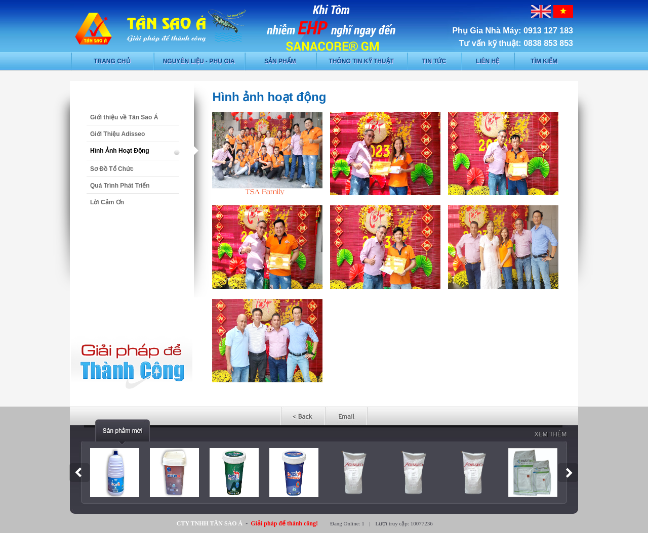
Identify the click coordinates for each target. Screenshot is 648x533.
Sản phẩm (280, 61)
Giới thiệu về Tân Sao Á (124, 117)
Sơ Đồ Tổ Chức (112, 168)
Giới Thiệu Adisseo (117, 134)
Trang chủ (112, 61)
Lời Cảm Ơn (107, 202)
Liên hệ (487, 61)
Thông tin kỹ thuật (361, 61)
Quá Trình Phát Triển (120, 185)
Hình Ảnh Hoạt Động (119, 150)
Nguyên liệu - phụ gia (199, 61)
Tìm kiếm (544, 61)
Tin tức (434, 61)
